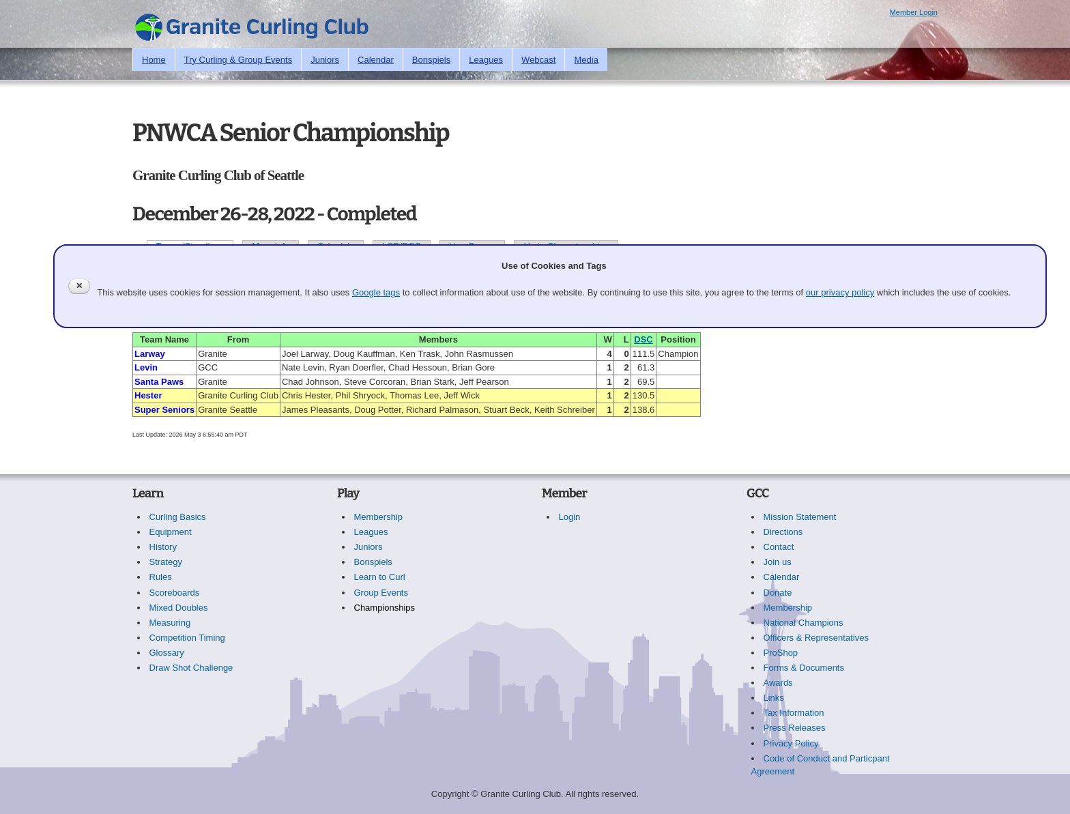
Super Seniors (164, 410)
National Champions (803, 622)
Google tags (376, 292)
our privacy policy (840, 292)
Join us (778, 562)
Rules (160, 577)
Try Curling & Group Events (238, 60)
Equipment (170, 532)
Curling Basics (177, 517)
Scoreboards (174, 592)
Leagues (486, 60)
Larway (149, 354)
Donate (778, 592)
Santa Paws (159, 382)
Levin (146, 367)
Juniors (324, 60)
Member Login (914, 12)
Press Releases (795, 728)
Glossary (166, 653)
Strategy (165, 562)
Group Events (381, 592)
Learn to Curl (379, 577)
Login (570, 517)
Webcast (538, 60)
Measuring (170, 622)
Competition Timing (187, 638)
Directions (783, 532)
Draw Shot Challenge (191, 668)
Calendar (376, 60)
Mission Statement (800, 517)
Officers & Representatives (816, 638)
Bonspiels (431, 60)
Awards (778, 683)
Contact (779, 547)
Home (154, 60)
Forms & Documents (804, 668)
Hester (148, 395)
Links (774, 698)
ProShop (781, 653)
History (163, 547)
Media (586, 60)
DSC (643, 339)
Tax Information (794, 713)
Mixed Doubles (178, 607)
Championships (385, 607)
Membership (378, 517)
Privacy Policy (791, 743)
